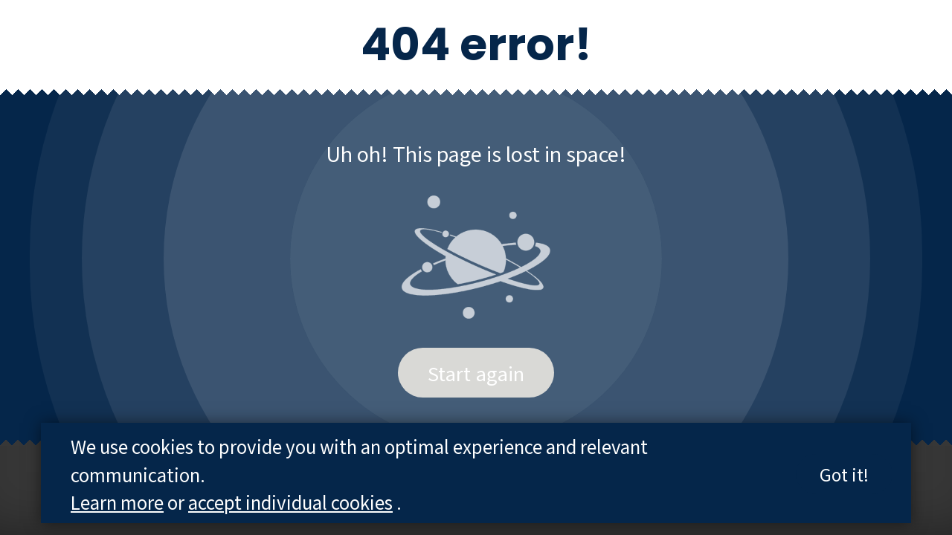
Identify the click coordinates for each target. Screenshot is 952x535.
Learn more (117, 502)
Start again (476, 372)
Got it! (844, 474)
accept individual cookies (290, 502)
